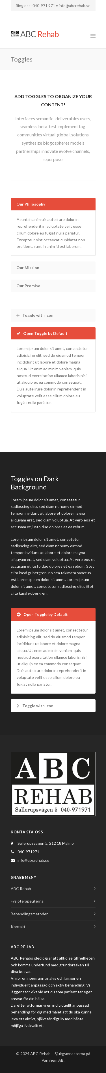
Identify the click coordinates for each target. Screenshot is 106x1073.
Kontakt (18, 926)
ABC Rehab (21, 888)
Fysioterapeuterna (27, 901)
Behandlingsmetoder (29, 913)
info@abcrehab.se (74, 5)
